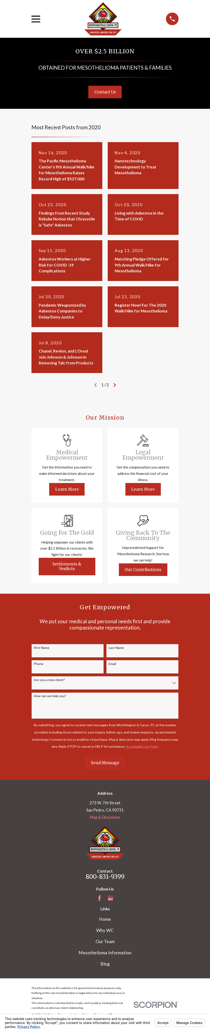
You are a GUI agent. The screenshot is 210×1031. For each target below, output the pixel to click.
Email (112, 664)
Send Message (105, 762)
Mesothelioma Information (105, 952)
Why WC (105, 930)
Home (105, 919)
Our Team (105, 941)
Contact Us (105, 92)
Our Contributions (143, 569)
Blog (105, 963)
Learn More (67, 489)
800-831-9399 (105, 876)
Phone (38, 664)
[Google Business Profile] (110, 898)
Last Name (116, 648)
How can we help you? (50, 696)
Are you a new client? (49, 680)
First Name (41, 648)
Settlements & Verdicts (66, 566)
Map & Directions (105, 817)
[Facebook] (99, 898)
